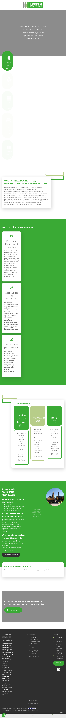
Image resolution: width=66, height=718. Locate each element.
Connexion (61, 712)
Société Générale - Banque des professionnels (25, 710)
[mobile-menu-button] (33, 715)
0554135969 (7, 550)
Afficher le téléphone (60, 657)
